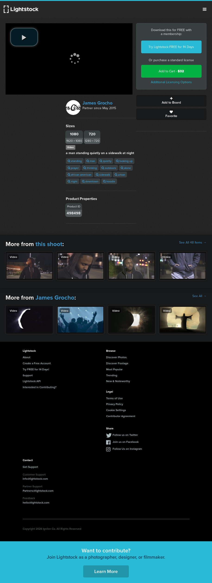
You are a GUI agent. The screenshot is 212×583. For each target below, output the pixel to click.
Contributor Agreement (120, 416)
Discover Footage (117, 363)
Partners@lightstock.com (38, 491)
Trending (111, 375)
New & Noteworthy (118, 381)
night (72, 181)
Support (28, 375)
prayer (73, 168)
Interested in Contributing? (40, 387)
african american (79, 175)
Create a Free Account (37, 363)
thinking (90, 168)
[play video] (24, 37)
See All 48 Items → (192, 242)
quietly (105, 161)
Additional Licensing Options (171, 82)
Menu (204, 9)
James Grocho (97, 102)
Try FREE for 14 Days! (36, 369)
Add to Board (171, 101)
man (90, 161)
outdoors (108, 168)
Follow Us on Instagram (127, 449)
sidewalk (103, 175)
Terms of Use (114, 398)
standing (75, 161)
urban (120, 175)
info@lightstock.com (35, 479)
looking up (124, 161)
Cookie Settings (116, 410)
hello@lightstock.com (36, 502)
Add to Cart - (171, 71)
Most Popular (114, 369)
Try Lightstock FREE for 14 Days (171, 46)
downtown (90, 181)
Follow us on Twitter (125, 435)
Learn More (106, 571)
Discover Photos (116, 357)
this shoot (48, 244)
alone (126, 168)
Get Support (30, 467)
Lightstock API (32, 381)
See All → (199, 296)
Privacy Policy (114, 404)
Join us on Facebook (126, 442)
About (26, 357)
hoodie (109, 181)
